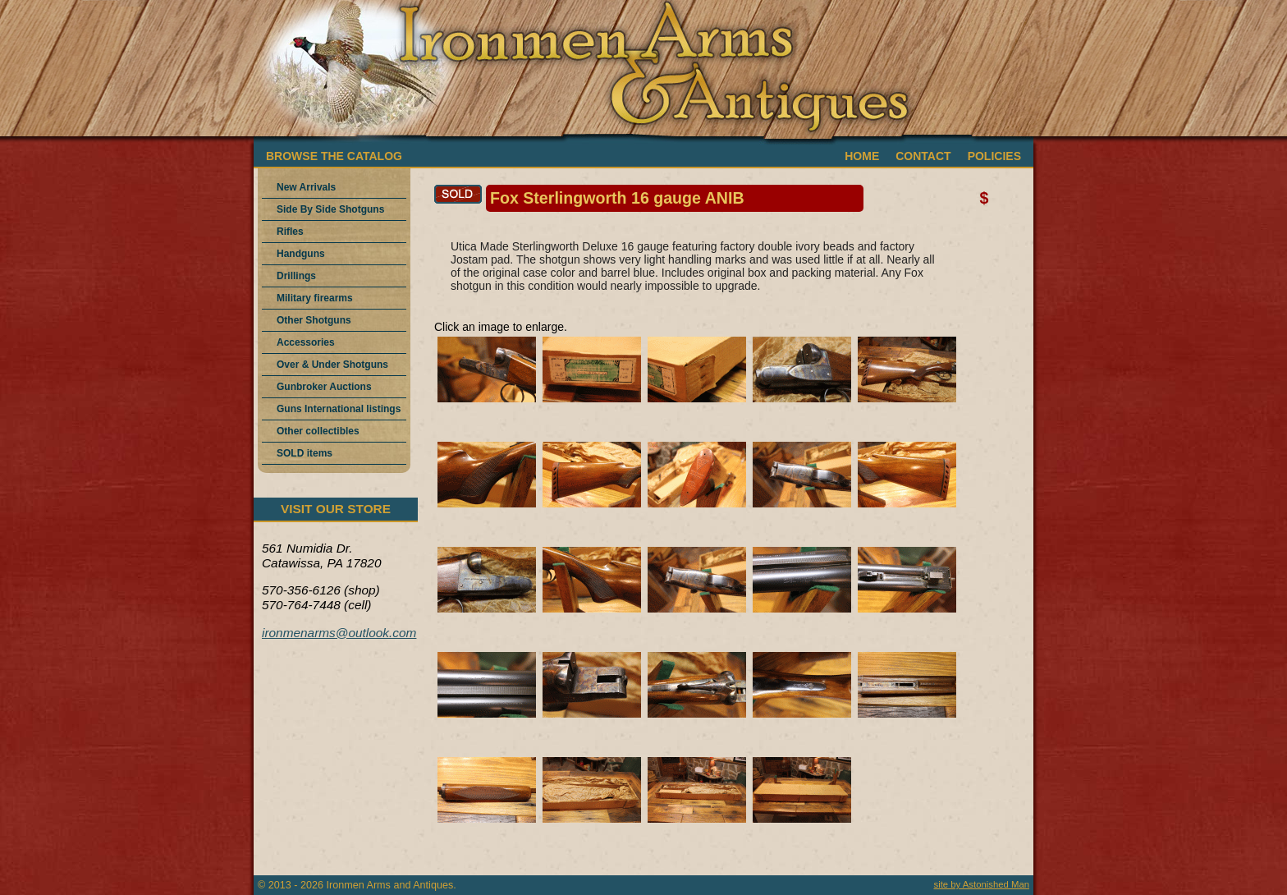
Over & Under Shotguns (332, 364)
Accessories (306, 342)
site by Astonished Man (982, 884)
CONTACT (922, 156)
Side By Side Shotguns (330, 209)
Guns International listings (339, 409)
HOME (862, 156)
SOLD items (304, 453)
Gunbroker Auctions (324, 386)
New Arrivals (306, 187)
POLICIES (994, 156)
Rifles (290, 231)
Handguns (301, 253)
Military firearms (315, 298)
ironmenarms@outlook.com (339, 633)
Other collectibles (318, 431)
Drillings (296, 276)
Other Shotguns (314, 320)
